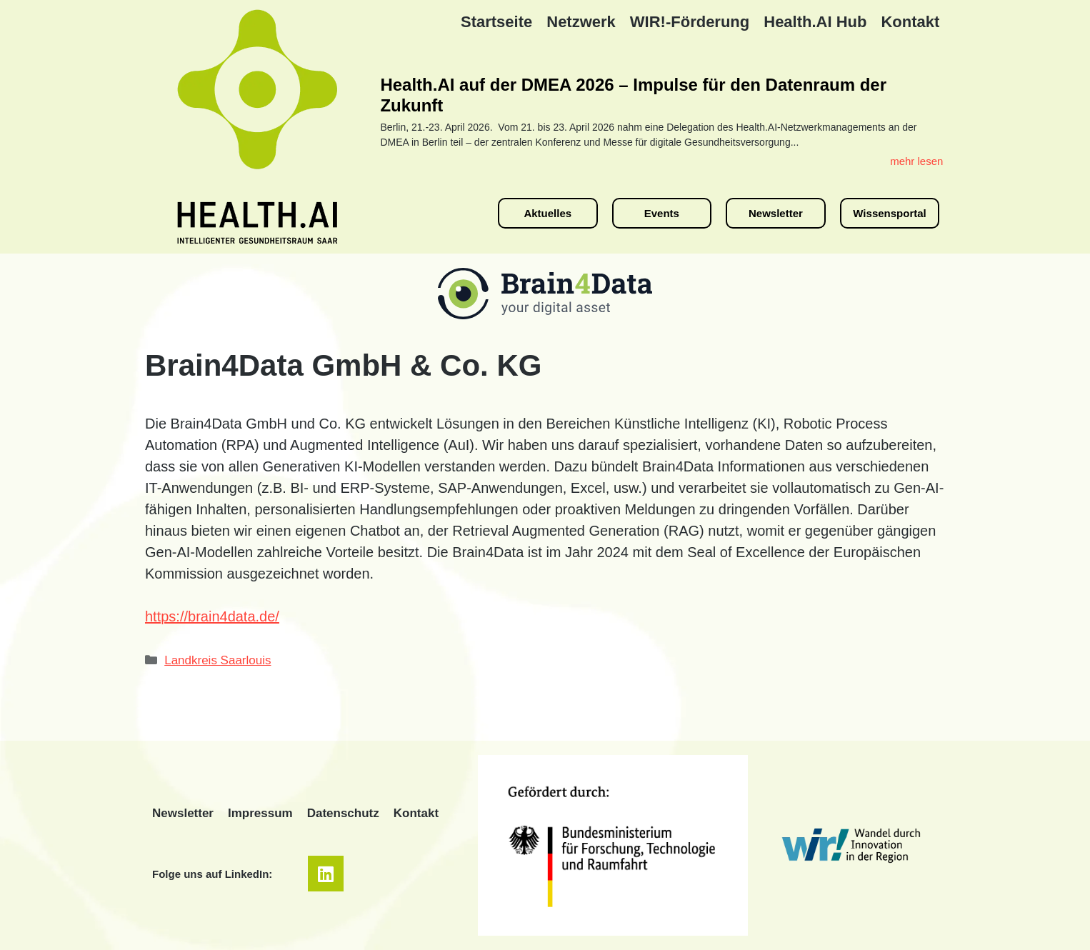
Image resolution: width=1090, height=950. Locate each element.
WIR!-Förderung (689, 22)
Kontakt (910, 22)
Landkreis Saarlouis (217, 660)
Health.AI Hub (815, 22)
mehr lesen (916, 161)
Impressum (260, 813)
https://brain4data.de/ (212, 616)
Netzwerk (581, 22)
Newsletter (183, 813)
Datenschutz (343, 813)
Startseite (496, 22)
